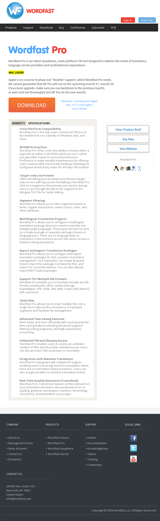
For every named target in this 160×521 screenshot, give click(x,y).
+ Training (91, 459)
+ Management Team (19, 443)
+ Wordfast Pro (55, 443)
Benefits (18, 123)
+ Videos (90, 454)
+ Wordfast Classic (57, 438)
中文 (113, 27)
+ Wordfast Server (57, 454)
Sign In (128, 20)
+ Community (93, 465)
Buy (61, 27)
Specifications (39, 123)
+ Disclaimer (13, 459)
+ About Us (13, 438)
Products (11, 27)
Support (28, 27)
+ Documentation (96, 443)
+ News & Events (16, 448)
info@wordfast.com (18, 499)
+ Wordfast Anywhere (59, 448)
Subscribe (98, 27)
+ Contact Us (14, 454)
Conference (77, 27)
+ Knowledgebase (96, 448)
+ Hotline (90, 438)
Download (46, 27)
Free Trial (147, 20)
